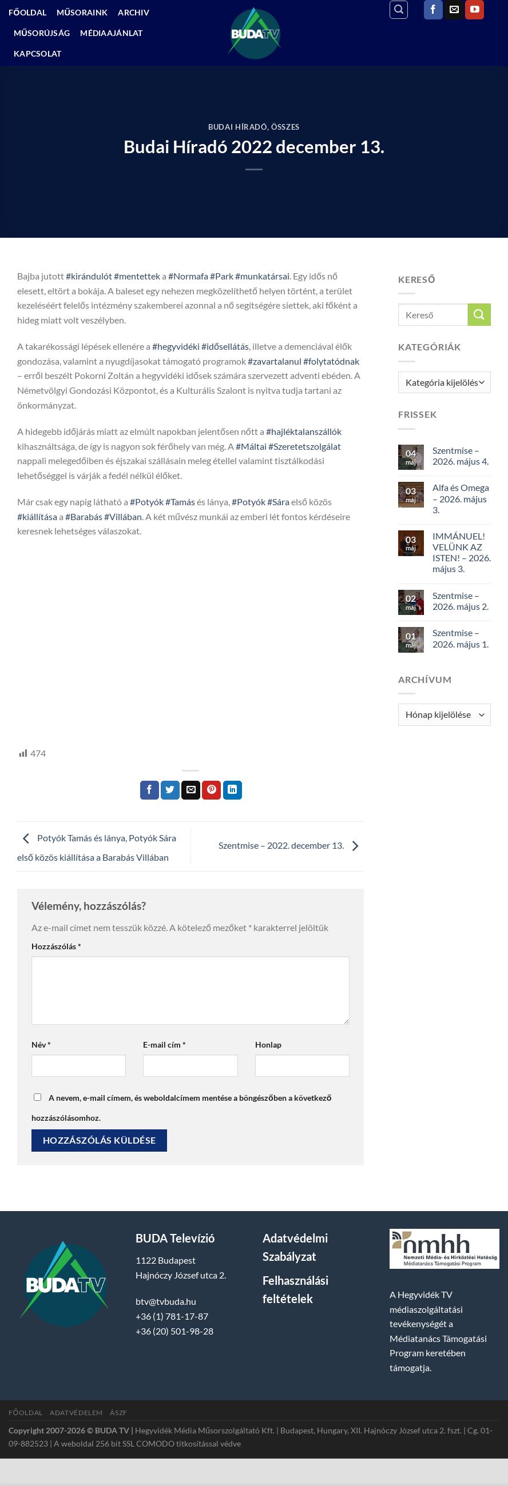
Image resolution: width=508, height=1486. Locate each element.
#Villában (123, 516)
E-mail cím (164, 1044)
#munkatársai (262, 275)
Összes (285, 126)
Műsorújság (42, 33)
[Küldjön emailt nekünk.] (454, 9)
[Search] (399, 10)
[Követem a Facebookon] (433, 9)
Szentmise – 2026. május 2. (460, 601)
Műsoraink (82, 12)
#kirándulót (89, 275)
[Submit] (479, 314)
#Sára (278, 501)
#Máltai (251, 446)
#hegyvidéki (176, 346)
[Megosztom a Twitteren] (170, 790)
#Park (221, 275)
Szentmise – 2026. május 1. (460, 638)
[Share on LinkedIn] (232, 790)
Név (41, 1044)
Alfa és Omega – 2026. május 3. (460, 498)
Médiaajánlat (111, 33)
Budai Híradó (237, 126)
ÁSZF (118, 1412)
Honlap (268, 1044)
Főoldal (27, 12)
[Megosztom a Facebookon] (149, 790)
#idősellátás (225, 346)
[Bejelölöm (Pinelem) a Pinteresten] (211, 790)
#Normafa (188, 275)
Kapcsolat (38, 53)
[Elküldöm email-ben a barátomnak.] (190, 790)
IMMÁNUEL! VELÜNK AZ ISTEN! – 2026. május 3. (461, 552)
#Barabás (83, 516)
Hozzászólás (56, 946)
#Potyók (147, 501)
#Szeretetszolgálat (304, 446)
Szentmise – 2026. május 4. (460, 455)
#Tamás (180, 501)
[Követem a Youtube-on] (474, 9)
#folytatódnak (331, 360)
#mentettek (137, 275)
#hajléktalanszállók (304, 431)
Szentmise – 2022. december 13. (291, 845)
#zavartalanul (274, 360)
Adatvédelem (76, 1412)
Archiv (133, 12)
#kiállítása (37, 516)
